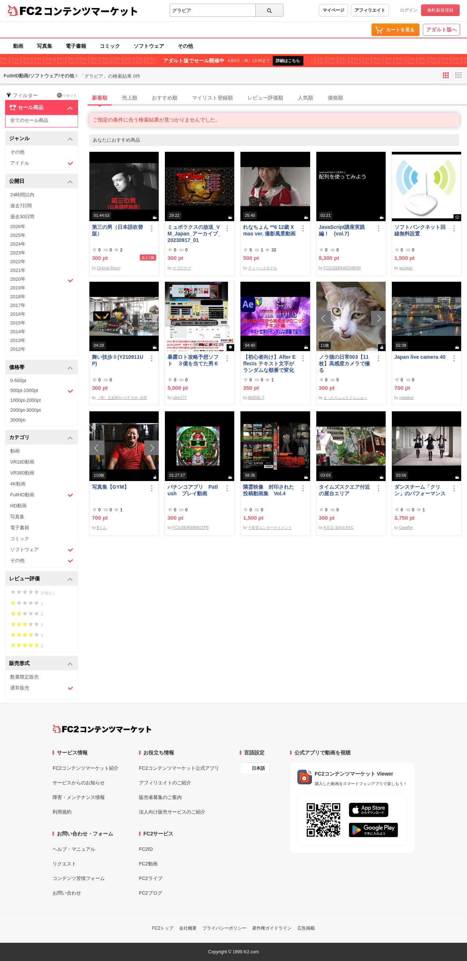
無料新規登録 (440, 10)
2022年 (18, 261)
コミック (110, 46)
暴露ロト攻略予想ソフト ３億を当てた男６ (193, 360)
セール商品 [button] (41, 107)
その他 (185, 46)
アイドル (41, 163)
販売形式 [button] (41, 663)
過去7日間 (21, 205)
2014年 (18, 331)
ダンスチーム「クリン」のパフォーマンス (419, 490)
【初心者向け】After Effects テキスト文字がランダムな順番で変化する (269, 363)
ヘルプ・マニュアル (74, 849)
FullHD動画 (41, 495)
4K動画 (18, 484)
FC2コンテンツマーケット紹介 (86, 768)
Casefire (406, 528)
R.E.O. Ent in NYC (339, 528)
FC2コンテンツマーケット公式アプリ (179, 768)
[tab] (278, 98)
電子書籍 (76, 46)
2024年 (18, 244)
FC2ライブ (150, 878)
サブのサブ (182, 268)
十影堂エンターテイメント (270, 528)
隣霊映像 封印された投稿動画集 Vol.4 (268, 490)
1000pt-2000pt (25, 400)
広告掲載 (306, 928)
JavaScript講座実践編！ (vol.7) (342, 230)
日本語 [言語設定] (258, 768)
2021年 (18, 270)
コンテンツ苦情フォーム (79, 878)
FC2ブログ (150, 893)
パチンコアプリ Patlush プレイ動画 (192, 490)
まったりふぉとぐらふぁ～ (345, 398)
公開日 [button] (41, 181)
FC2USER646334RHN (342, 268)
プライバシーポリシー (224, 928)
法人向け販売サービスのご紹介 (172, 812)
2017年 (18, 305)
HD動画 (18, 505)
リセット (67, 95)
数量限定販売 (24, 677)
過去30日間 (22, 216)
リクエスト (64, 863)
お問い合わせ (67, 893)
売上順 (129, 98)
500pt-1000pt (41, 391)
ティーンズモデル (262, 268)
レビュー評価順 (265, 98)
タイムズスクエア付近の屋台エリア (344, 490)
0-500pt (18, 380)
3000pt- (18, 420)
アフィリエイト (370, 10)
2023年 (18, 252)
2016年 (18, 314)
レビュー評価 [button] (41, 579)
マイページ (333, 10)
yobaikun (406, 398)
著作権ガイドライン (272, 928)
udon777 (180, 398)
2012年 (18, 349)
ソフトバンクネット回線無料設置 (419, 230)
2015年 (18, 323)
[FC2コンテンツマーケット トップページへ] (102, 729)
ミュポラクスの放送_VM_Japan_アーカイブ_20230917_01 (193, 233)
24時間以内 (22, 194)
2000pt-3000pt (25, 410)
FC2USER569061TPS (191, 528)
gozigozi (406, 268)
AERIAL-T (256, 398)
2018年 (18, 296)
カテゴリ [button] (41, 437)
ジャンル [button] (41, 138)
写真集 (44, 46)
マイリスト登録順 (212, 98)
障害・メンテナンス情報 (79, 797)
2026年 (18, 226)
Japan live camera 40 (419, 357)
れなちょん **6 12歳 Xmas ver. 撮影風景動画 (269, 230)
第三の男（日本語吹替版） (117, 230)
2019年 (18, 288)
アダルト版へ (441, 29)
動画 (18, 46)
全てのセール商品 (29, 120)
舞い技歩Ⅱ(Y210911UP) (117, 360)
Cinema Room (108, 268)
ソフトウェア (149, 46)
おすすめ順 (164, 98)
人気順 (305, 98)
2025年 (18, 235)
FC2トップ (163, 928)
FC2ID (146, 849)
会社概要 (188, 928)
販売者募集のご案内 (160, 797)
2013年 (18, 340)
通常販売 (41, 688)
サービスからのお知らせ (79, 782)
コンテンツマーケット (90, 11)
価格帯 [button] (41, 367)
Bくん (102, 528)
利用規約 (62, 812)
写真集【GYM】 (110, 487)
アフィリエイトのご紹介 (165, 782)
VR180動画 (22, 462)
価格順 (335, 98)
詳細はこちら (288, 60)
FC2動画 (148, 863)
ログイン (408, 10)
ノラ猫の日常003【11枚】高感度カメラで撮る (344, 363)
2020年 (41, 280)
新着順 (99, 98)
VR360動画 (22, 473)
